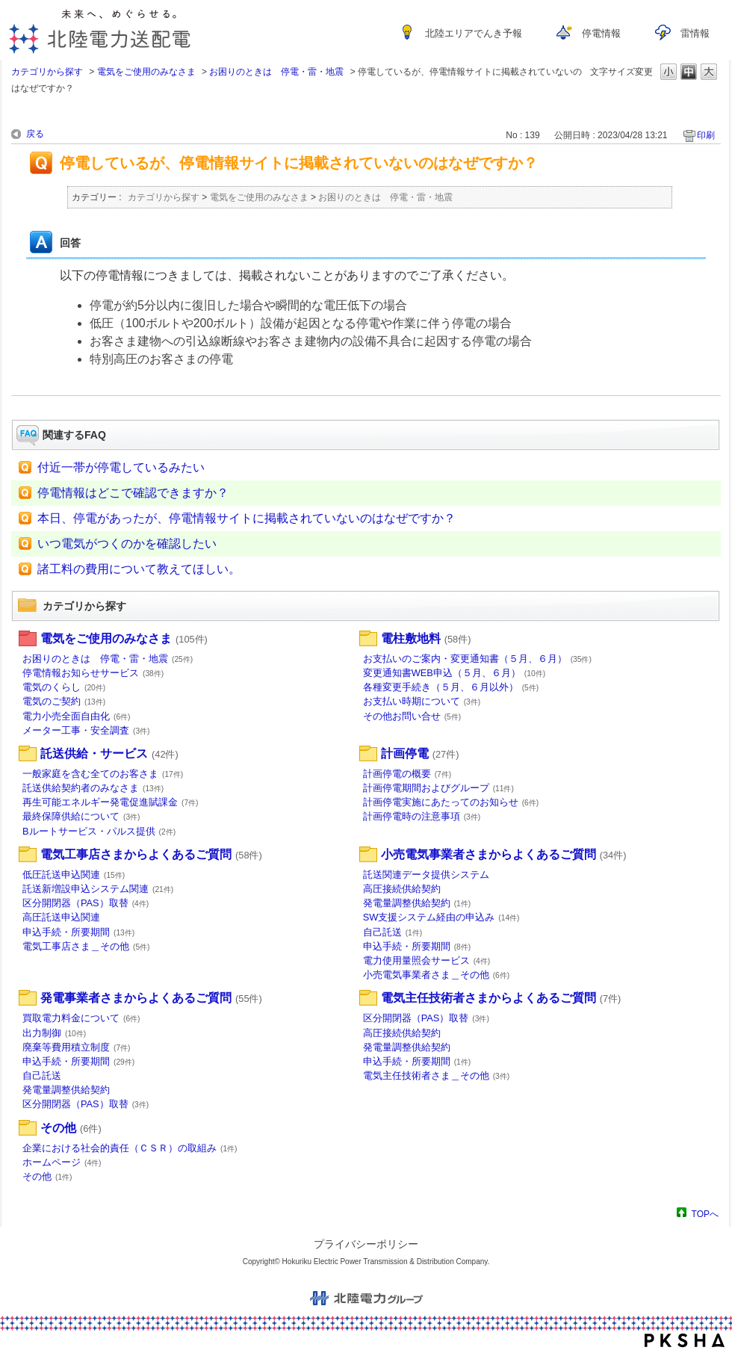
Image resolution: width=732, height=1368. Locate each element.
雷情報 (695, 33)
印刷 (706, 135)
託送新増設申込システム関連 (97, 888)
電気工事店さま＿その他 (86, 946)
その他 (71, 1127)
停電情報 (601, 33)
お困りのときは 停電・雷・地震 (276, 71)
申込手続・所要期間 (78, 932)
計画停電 (420, 753)
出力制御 (54, 1033)
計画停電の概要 (407, 773)
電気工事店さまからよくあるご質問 (151, 854)
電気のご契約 (63, 701)
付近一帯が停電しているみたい (121, 467)
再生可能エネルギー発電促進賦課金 (110, 802)
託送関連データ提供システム (426, 874)
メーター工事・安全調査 (86, 730)
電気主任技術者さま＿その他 (436, 1075)
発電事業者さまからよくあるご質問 (151, 997)
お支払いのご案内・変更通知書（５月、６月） (477, 658)
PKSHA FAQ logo (685, 1340)
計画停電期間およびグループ (438, 787)
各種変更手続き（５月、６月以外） (451, 687)
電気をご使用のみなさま (146, 71)
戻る (35, 134)
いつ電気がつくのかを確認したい (127, 543)
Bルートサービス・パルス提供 (99, 831)
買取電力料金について (81, 1018)
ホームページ (62, 1162)
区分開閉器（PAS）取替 (85, 903)
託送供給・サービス (109, 753)
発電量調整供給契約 (417, 903)
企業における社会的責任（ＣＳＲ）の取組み (130, 1148)
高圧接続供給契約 (402, 888)
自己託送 (393, 932)
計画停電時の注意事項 (422, 816)
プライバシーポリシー (366, 1244)
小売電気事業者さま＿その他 (436, 974)
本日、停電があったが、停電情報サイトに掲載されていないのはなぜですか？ (246, 518)
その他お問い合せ (412, 716)
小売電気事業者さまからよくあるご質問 (504, 854)
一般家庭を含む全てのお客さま (102, 773)
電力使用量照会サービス (427, 960)
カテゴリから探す (47, 71)
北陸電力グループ (366, 1298)
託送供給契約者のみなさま (93, 787)
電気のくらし (63, 687)
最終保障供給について (81, 816)
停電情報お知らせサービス (93, 672)
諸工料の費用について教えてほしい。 (139, 569)
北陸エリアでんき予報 (473, 33)
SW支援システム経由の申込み (441, 917)
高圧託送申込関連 (61, 917)
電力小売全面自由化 (76, 716)
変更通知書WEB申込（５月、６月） (454, 672)
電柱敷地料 (426, 638)
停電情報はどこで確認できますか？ (133, 492)
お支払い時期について (422, 701)
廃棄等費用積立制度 (76, 1047)
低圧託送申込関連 (73, 874)
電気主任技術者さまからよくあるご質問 (501, 997)
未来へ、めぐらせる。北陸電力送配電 (99, 31)
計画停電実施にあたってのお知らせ (451, 802)
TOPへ (705, 1214)
